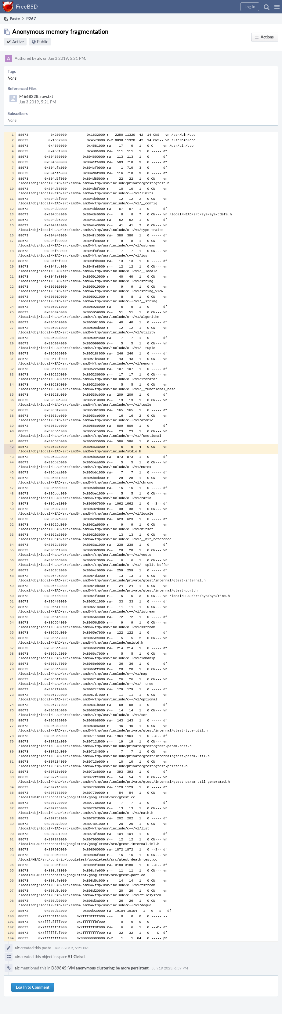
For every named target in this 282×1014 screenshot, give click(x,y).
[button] (277, 6)
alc (39, 58)
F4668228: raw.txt (36, 96)
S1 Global (76, 956)
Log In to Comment (32, 987)
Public (42, 42)
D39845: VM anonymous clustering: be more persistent (100, 968)
